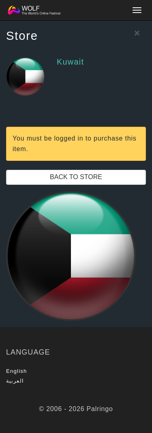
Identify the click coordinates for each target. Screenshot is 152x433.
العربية (15, 381)
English (16, 371)
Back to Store (76, 176)
